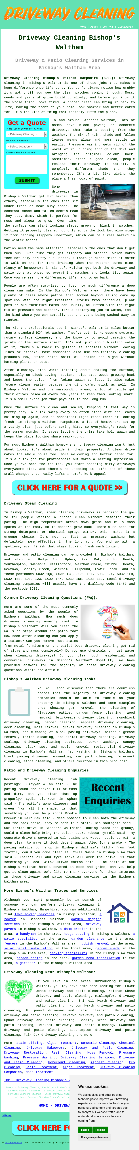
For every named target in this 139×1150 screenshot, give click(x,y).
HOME (83, 26)
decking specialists (68, 953)
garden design (29, 958)
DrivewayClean (13, 1143)
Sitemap (6, 1115)
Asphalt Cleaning (106, 1062)
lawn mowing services (34, 914)
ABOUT (94, 26)
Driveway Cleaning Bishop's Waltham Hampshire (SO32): (59, 78)
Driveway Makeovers (46, 1048)
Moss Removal (100, 1052)
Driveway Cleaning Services (87, 1057)
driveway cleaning (58, 1035)
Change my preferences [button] (94, 1137)
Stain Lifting (29, 1043)
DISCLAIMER (125, 26)
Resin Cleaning (66, 1052)
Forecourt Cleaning (66, 1062)
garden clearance (87, 939)
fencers (11, 943)
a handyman (26, 934)
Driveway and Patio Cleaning (102, 1048)
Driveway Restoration (24, 1052)
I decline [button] (100, 1129)
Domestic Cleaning (98, 1043)
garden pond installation (96, 958)
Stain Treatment (41, 1067)
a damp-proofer (73, 929)
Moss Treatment (39, 1072)
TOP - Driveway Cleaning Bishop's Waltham (43, 1080)
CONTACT (108, 26)
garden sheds (107, 948)
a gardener (25, 963)
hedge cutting (76, 934)
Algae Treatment (62, 1043)
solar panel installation (28, 948)
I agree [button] (85, 1129)
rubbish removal (94, 943)
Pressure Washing (39, 1057)
